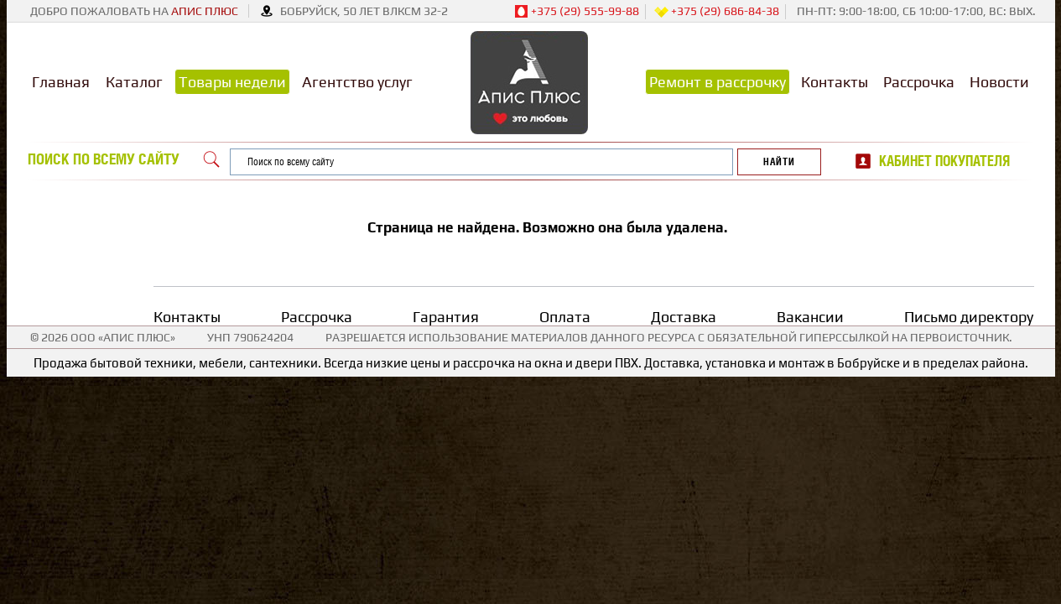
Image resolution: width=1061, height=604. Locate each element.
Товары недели (232, 82)
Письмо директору (968, 316)
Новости (999, 82)
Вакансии (810, 316)
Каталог (134, 82)
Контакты (834, 82)
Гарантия (446, 316)
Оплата (564, 316)
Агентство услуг (357, 82)
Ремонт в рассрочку (717, 82)
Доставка (683, 316)
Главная (61, 82)
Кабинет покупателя (944, 161)
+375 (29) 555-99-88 (576, 11)
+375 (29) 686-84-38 (716, 11)
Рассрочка (918, 82)
